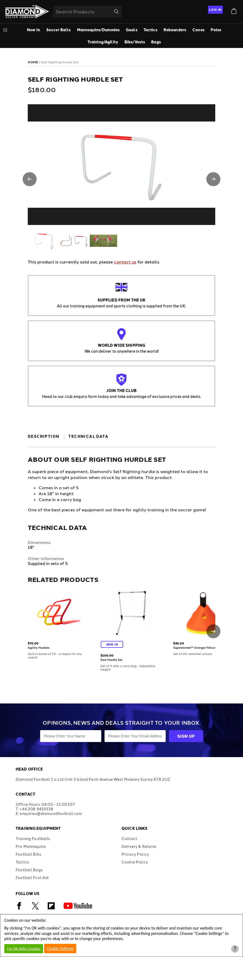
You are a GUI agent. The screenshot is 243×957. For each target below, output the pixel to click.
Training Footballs (33, 838)
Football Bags (29, 870)
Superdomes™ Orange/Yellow (194, 647)
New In (33, 29)
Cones (198, 29)
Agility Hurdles (38, 647)
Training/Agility (103, 42)
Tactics (150, 29)
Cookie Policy (135, 862)
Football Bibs (28, 854)
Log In (215, 9)
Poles (216, 29)
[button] (30, 179)
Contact (129, 838)
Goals (131, 29)
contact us (125, 261)
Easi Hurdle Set (111, 659)
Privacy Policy (135, 854)
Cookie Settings (60, 948)
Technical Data (88, 436)
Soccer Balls (58, 29)
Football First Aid (32, 877)
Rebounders (175, 29)
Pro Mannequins (31, 846)
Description (43, 436)
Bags (156, 42)
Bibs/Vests (134, 42)
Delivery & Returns (139, 846)
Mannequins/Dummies (98, 29)
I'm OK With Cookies (23, 948)
